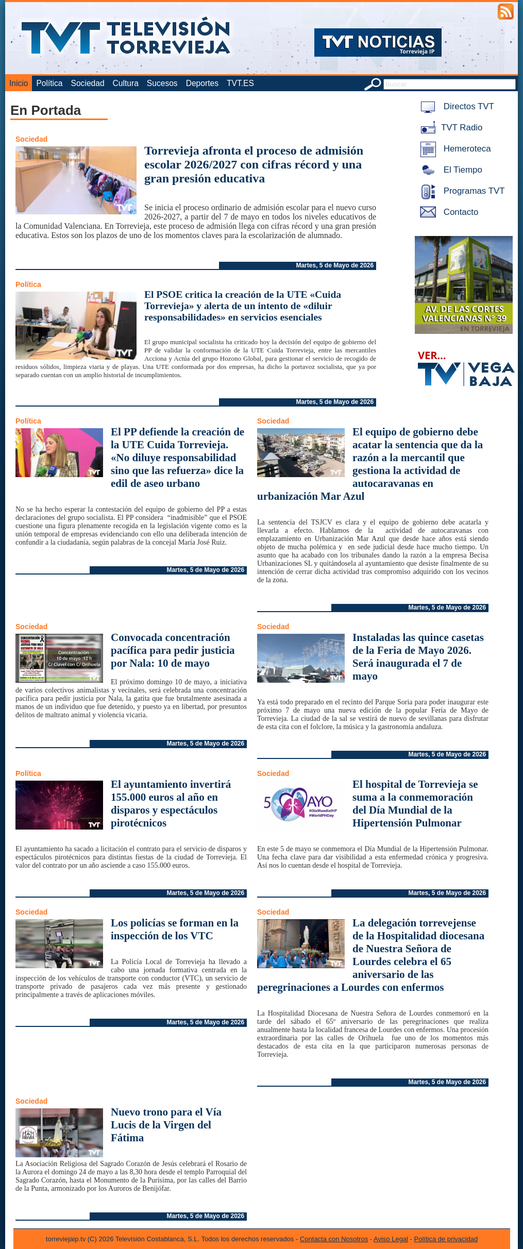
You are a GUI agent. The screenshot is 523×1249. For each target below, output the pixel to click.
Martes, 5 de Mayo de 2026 (335, 265)
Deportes (202, 83)
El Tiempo (449, 170)
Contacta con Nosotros (334, 1239)
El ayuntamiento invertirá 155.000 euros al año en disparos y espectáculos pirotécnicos (171, 803)
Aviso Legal (391, 1239)
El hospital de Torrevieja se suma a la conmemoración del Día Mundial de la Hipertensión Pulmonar (415, 803)
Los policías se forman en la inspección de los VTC (175, 929)
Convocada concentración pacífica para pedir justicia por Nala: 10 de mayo (173, 650)
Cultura (126, 83)
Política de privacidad (446, 1239)
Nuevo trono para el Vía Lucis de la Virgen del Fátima (166, 1125)
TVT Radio (449, 127)
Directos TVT (455, 106)
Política (49, 83)
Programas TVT (460, 191)
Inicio (18, 83)
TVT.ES (240, 83)
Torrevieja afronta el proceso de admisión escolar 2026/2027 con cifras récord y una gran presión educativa (253, 164)
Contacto (447, 212)
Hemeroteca (453, 149)
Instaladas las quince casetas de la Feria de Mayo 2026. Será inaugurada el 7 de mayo (418, 656)
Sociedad (88, 83)
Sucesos (162, 83)
